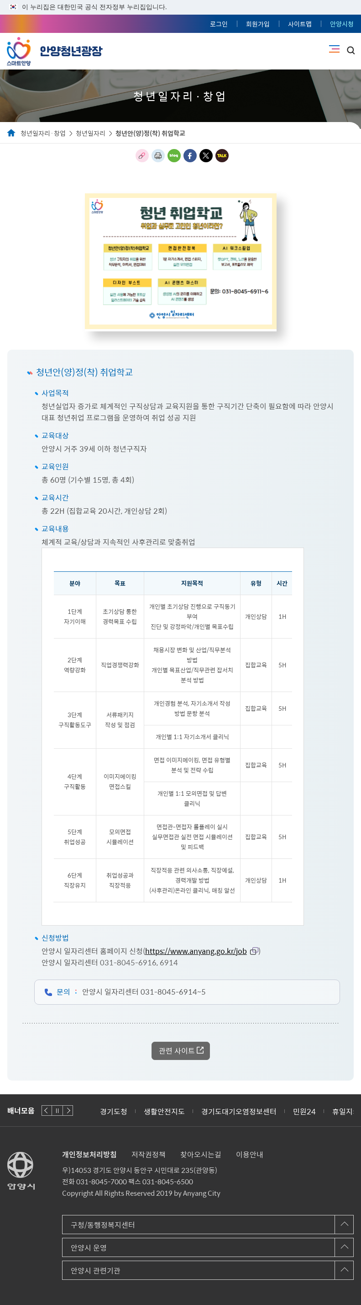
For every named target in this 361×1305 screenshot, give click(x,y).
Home (11, 133)
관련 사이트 (177, 1050)
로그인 (219, 23)
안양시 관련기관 (95, 1270)
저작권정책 (148, 1154)
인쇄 (158, 155)
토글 (351, 50)
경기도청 (113, 1111)
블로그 (174, 155)
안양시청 (342, 23)
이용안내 (249, 1154)
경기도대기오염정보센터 (239, 1111)
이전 (47, 1110)
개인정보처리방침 (89, 1154)
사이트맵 (300, 23)
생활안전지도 (164, 1111)
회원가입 (258, 23)
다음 (68, 1110)
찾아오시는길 (200, 1154)
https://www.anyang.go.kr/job (196, 951)
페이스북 (190, 155)
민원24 (304, 1111)
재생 (57, 1110)
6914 (169, 962)
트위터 (206, 155)
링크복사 (142, 155)
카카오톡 (222, 155)
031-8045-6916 (128, 962)
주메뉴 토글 (334, 49)
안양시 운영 (89, 1247)
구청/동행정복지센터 (103, 1224)
